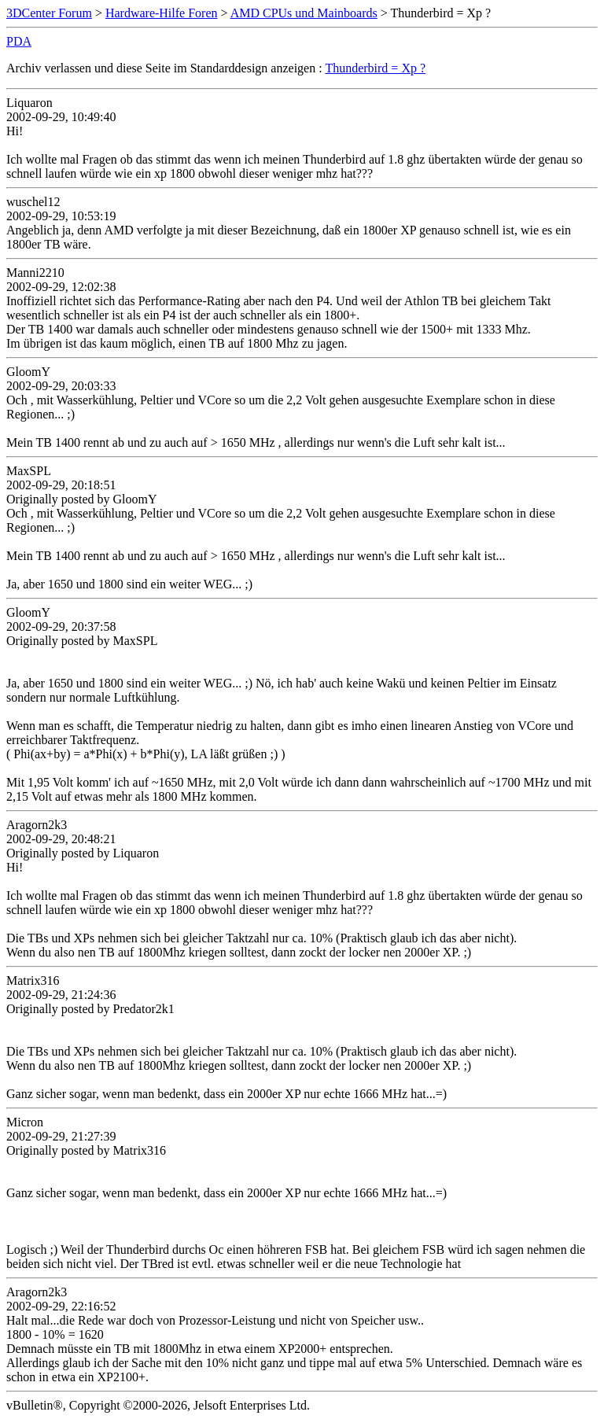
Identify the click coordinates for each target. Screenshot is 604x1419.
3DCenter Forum (49, 13)
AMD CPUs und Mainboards (304, 13)
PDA (18, 41)
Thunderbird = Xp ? (375, 68)
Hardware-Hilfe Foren (161, 13)
